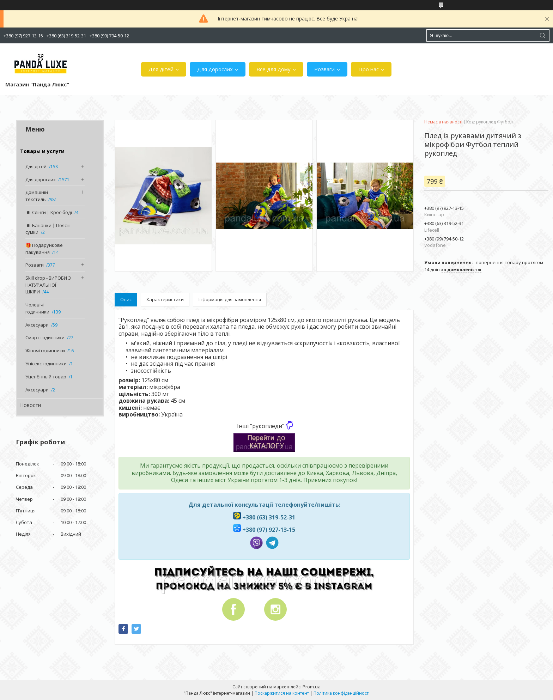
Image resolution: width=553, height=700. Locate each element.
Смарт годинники (45, 337)
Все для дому (273, 69)
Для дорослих (215, 69)
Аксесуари (37, 325)
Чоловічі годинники (37, 308)
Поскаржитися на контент (282, 693)
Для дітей (161, 69)
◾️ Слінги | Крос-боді (48, 212)
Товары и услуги (42, 151)
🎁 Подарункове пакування (44, 248)
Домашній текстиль (36, 195)
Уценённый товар (45, 376)
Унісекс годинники (46, 363)
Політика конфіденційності (342, 693)
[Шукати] (542, 35)
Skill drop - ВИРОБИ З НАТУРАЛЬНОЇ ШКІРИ (48, 285)
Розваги (324, 69)
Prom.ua (312, 686)
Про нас (368, 69)
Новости (30, 405)
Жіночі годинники (45, 350)
